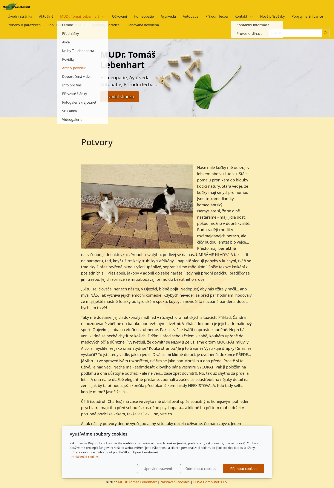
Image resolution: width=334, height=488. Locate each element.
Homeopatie (144, 16)
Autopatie (190, 16)
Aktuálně (46, 16)
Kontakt (244, 16)
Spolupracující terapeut (66, 25)
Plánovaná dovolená (142, 25)
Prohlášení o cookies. (84, 457)
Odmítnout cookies (200, 468)
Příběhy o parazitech (24, 25)
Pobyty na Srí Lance (307, 16)
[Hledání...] (295, 33)
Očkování (119, 16)
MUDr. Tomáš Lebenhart (82, 16)
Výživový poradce (106, 25)
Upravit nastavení (158, 468)
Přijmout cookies (243, 468)
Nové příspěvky (272, 16)
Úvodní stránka (20, 16)
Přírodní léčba (216, 16)
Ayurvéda (168, 16)
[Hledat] (326, 33)
